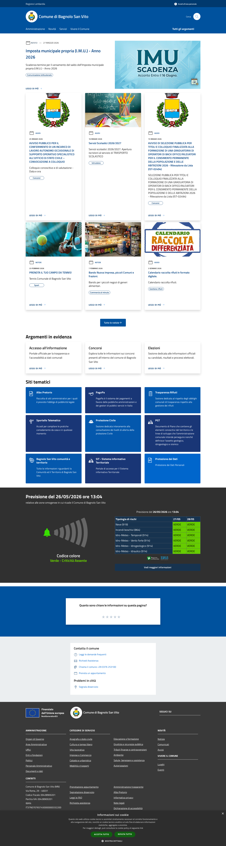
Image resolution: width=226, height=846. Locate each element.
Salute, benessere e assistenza (129, 760)
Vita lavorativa (77, 750)
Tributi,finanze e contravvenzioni (130, 749)
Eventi (161, 770)
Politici (29, 760)
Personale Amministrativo (39, 766)
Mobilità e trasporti (79, 766)
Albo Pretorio (120, 792)
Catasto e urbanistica (80, 760)
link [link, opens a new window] (141, 828)
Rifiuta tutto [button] (125, 834)
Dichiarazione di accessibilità (128, 808)
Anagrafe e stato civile (81, 739)
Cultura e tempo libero (81, 744)
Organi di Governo (35, 739)
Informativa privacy (123, 797)
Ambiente (118, 755)
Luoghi (161, 764)
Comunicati (163, 744)
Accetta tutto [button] (101, 834)
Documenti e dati (34, 771)
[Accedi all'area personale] (185, 3)
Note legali (119, 803)
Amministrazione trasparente (128, 787)
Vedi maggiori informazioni (157, 567)
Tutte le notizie (113, 322)
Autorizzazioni (121, 765)
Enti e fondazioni (34, 755)
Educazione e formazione (126, 739)
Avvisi (34, 42)
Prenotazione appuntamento (84, 787)
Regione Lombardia (35, 4)
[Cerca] (196, 16)
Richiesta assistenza (80, 803)
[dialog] (113, 828)
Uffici (28, 750)
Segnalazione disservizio (82, 792)
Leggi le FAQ (76, 797)
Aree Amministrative (36, 744)
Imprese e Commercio (80, 755)
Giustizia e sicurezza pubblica (128, 744)
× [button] (223, 814)
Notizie (35, 262)
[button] (113, 840)
